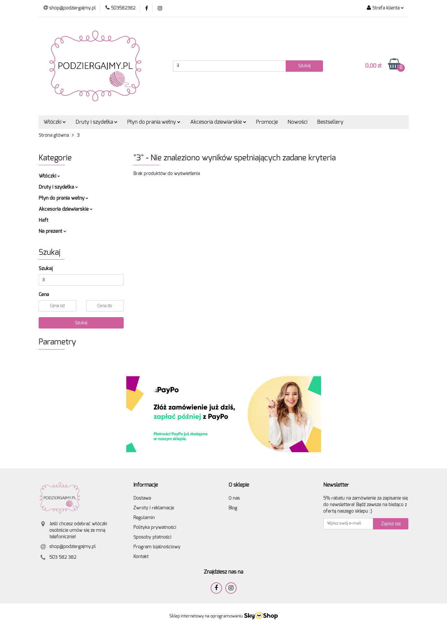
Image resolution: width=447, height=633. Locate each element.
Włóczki (54, 122)
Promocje (267, 122)
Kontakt (141, 556)
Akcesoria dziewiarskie (218, 122)
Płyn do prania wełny (153, 122)
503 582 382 (62, 557)
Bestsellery (330, 122)
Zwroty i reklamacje (153, 508)
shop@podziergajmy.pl (72, 546)
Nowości (297, 122)
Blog (233, 508)
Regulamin (144, 517)
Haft (43, 220)
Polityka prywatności (154, 527)
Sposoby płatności (152, 537)
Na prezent (52, 231)
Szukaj (81, 323)
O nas (234, 498)
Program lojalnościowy (156, 547)
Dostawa (142, 498)
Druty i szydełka (97, 122)
